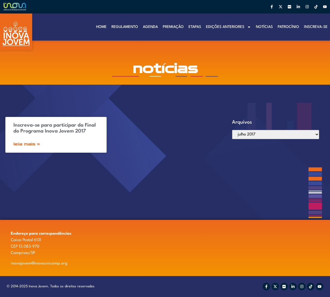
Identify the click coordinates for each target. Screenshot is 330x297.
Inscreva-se (316, 27)
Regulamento (124, 27)
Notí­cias (264, 27)
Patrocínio (288, 27)
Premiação (173, 27)
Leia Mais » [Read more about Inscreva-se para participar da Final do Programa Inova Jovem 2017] (26, 143)
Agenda (150, 27)
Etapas (194, 27)
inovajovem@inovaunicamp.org (39, 264)
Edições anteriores (228, 27)
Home (101, 27)
